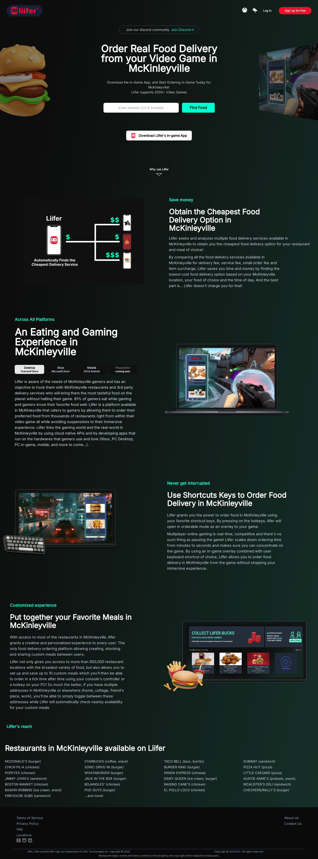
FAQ (20, 829)
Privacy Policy (27, 824)
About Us (291, 818)
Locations (24, 835)
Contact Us (292, 824)
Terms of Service (30, 818)
